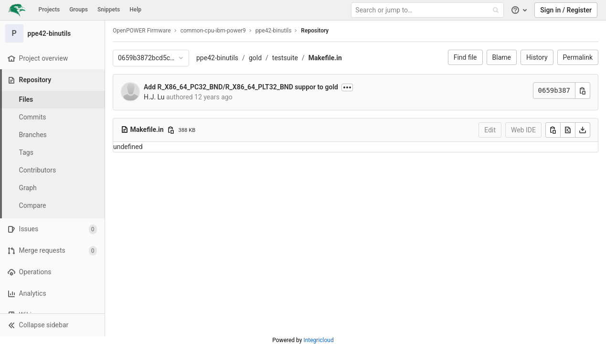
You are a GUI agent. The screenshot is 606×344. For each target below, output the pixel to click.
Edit (490, 130)
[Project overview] (52, 58)
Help (135, 9)
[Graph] (52, 188)
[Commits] (52, 117)
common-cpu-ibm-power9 (213, 30)
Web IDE (523, 130)
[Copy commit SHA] (582, 90)
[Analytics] (52, 293)
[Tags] (52, 152)
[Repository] (53, 80)
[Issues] (52, 229)
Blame (501, 57)
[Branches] (52, 135)
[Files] (52, 99)
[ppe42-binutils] (52, 33)
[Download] (582, 130)
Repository (315, 30)
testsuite (285, 58)
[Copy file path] (171, 130)
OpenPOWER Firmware (142, 30)
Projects (49, 9)
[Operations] (52, 272)
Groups (78, 9)
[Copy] (553, 130)
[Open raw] (567, 130)
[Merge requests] (52, 250)
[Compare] (52, 206)
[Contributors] (52, 170)
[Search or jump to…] (428, 10)
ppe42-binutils (217, 58)
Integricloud (318, 340)
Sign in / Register (566, 10)
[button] (52, 324)
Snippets (108, 9)
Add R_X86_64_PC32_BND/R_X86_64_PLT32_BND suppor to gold (241, 87)
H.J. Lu (154, 97)
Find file (465, 57)
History (537, 57)
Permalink (578, 57)
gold (255, 58)
